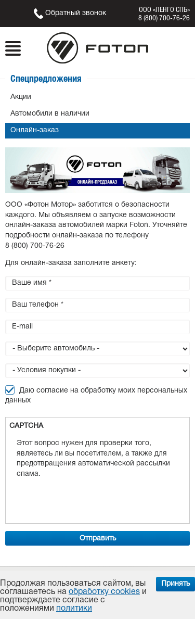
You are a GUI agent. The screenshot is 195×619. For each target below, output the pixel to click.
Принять (175, 583)
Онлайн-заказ (34, 130)
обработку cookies (104, 592)
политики (74, 608)
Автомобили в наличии (49, 113)
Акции (20, 97)
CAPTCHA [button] (26, 426)
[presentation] (96, 499)
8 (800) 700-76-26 (164, 18)
